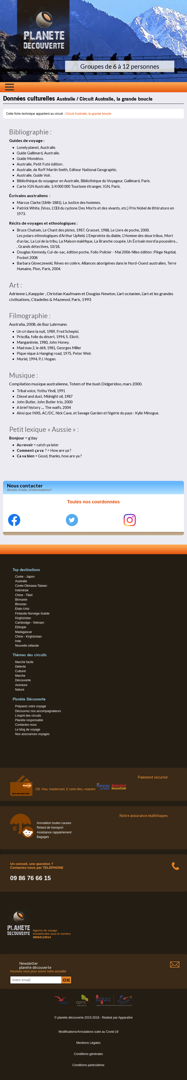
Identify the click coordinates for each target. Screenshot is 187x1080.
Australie (21, 581)
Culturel (20, 671)
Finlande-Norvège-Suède (32, 613)
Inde (18, 641)
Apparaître (125, 1017)
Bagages (43, 837)
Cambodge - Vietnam (29, 622)
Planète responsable (29, 720)
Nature (19, 689)
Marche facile (24, 662)
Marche (20, 675)
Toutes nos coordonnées (93, 501)
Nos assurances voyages (32, 734)
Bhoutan (20, 604)
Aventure (21, 685)
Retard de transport (50, 827)
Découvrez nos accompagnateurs (38, 711)
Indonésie (21, 590)
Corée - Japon (24, 576)
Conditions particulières (88, 1065)
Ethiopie (20, 627)
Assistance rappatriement (54, 832)
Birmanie (21, 599)
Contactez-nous (25, 724)
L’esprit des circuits (28, 715)
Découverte (23, 680)
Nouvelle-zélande (27, 645)
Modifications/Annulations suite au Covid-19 (88, 1032)
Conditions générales (88, 1054)
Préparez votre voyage (30, 706)
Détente (20, 666)
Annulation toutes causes (54, 823)
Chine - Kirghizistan (28, 636)
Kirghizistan (23, 618)
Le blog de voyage (27, 729)
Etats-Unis (22, 609)
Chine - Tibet (23, 595)
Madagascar (23, 632)
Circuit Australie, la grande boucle (88, 113)
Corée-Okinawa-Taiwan (31, 586)
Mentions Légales (88, 1043)
